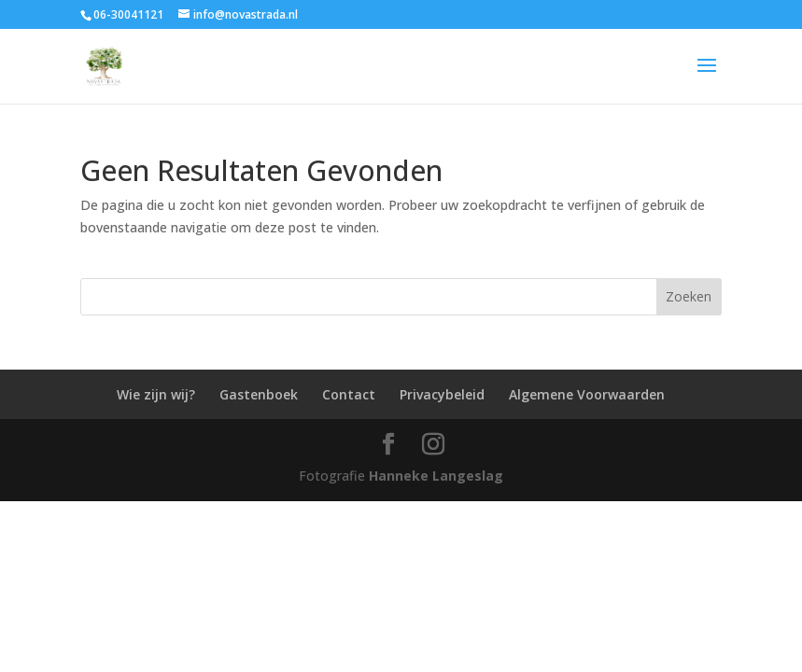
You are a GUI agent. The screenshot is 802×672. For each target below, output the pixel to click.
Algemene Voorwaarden (587, 394)
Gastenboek (258, 394)
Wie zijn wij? (156, 394)
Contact (348, 394)
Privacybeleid (442, 394)
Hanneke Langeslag (436, 475)
